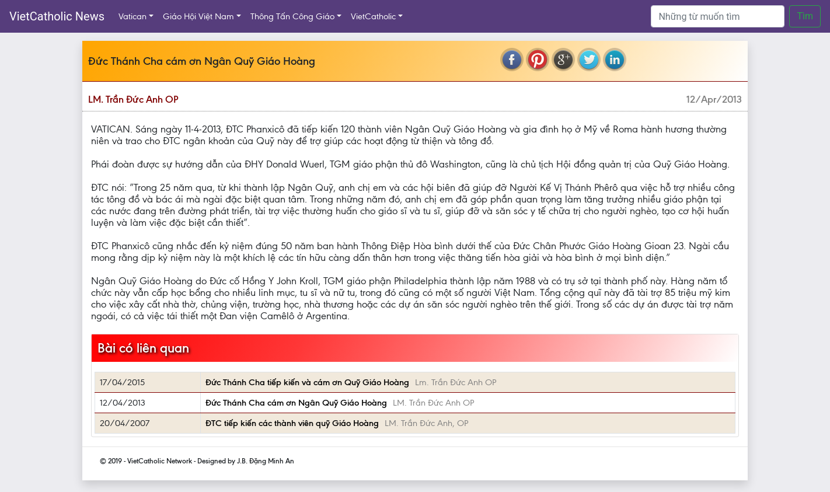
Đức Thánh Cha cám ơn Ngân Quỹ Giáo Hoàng (296, 402)
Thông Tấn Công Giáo (292, 16)
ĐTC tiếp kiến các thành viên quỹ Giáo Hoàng (292, 423)
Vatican (132, 16)
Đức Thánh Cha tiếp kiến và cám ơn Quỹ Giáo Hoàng (307, 382)
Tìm (805, 16)
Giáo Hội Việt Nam (198, 16)
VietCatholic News (56, 16)
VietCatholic (373, 16)
